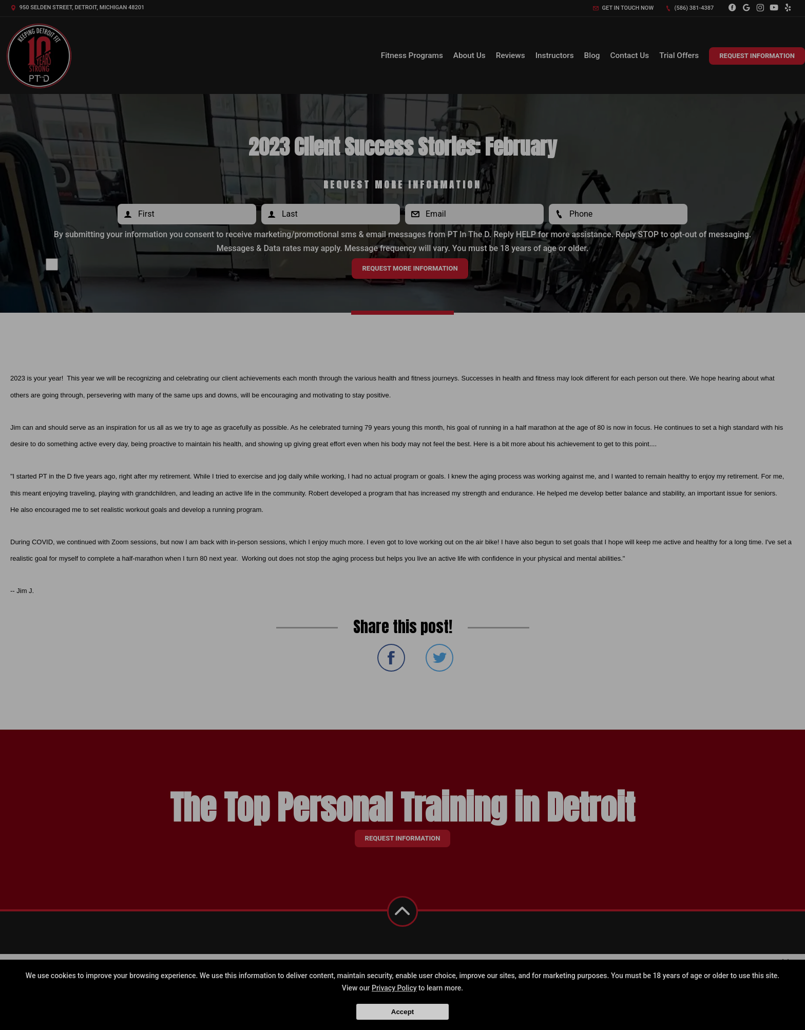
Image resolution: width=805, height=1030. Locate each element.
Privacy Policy (394, 988)
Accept (402, 1012)
